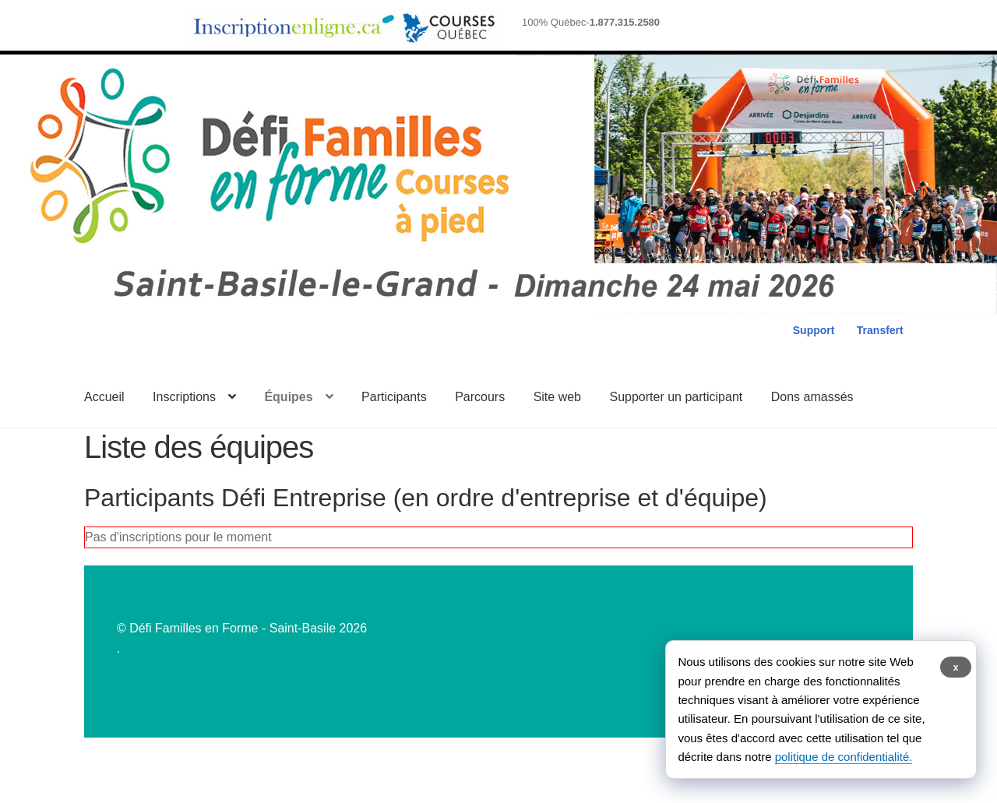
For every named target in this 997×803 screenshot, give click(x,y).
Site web (557, 396)
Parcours (480, 396)
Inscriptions (184, 396)
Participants (394, 396)
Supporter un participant (675, 396)
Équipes (288, 396)
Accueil (104, 396)
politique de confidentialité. (844, 756)
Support (814, 330)
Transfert (880, 330)
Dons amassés (812, 396)
